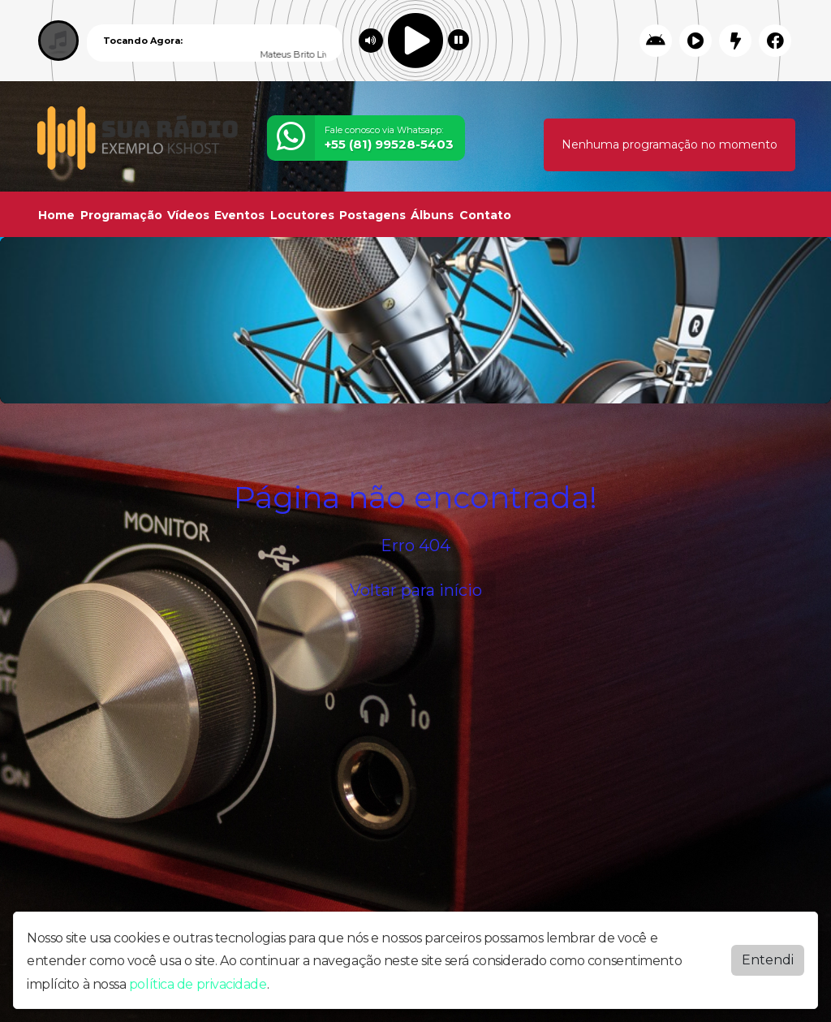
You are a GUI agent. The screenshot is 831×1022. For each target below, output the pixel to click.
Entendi (768, 960)
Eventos (239, 215)
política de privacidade (198, 984)
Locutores (302, 215)
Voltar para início (416, 590)
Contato (485, 215)
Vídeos (188, 215)
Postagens (372, 215)
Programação (121, 215)
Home (56, 215)
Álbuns (432, 215)
